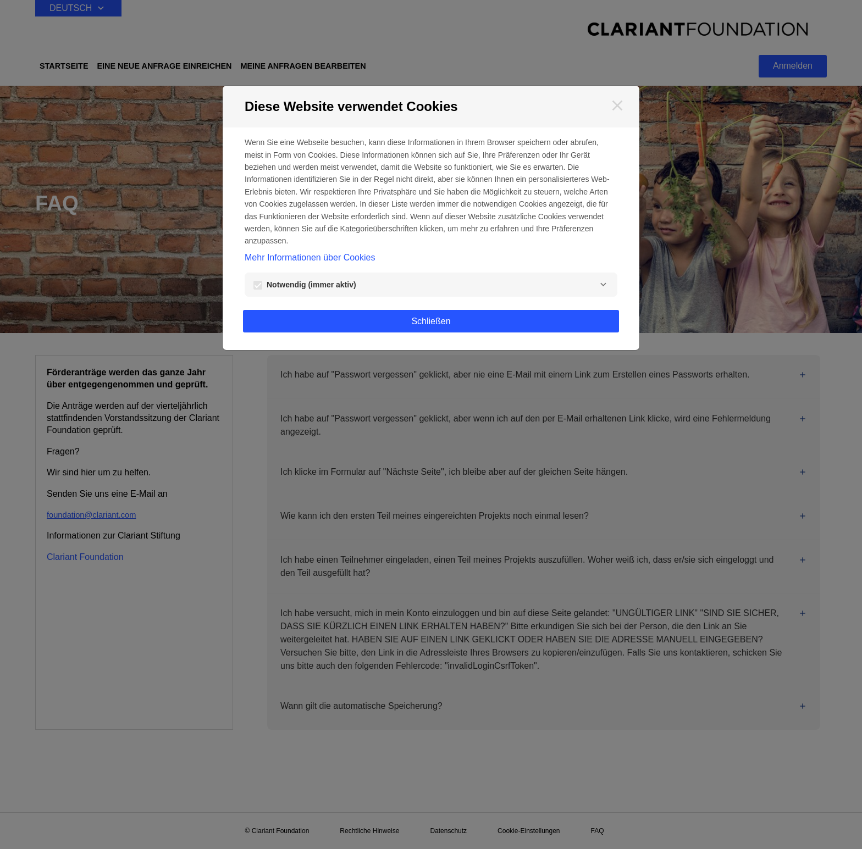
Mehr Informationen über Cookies (310, 257)
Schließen (430, 321)
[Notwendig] (603, 284)
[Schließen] (617, 105)
